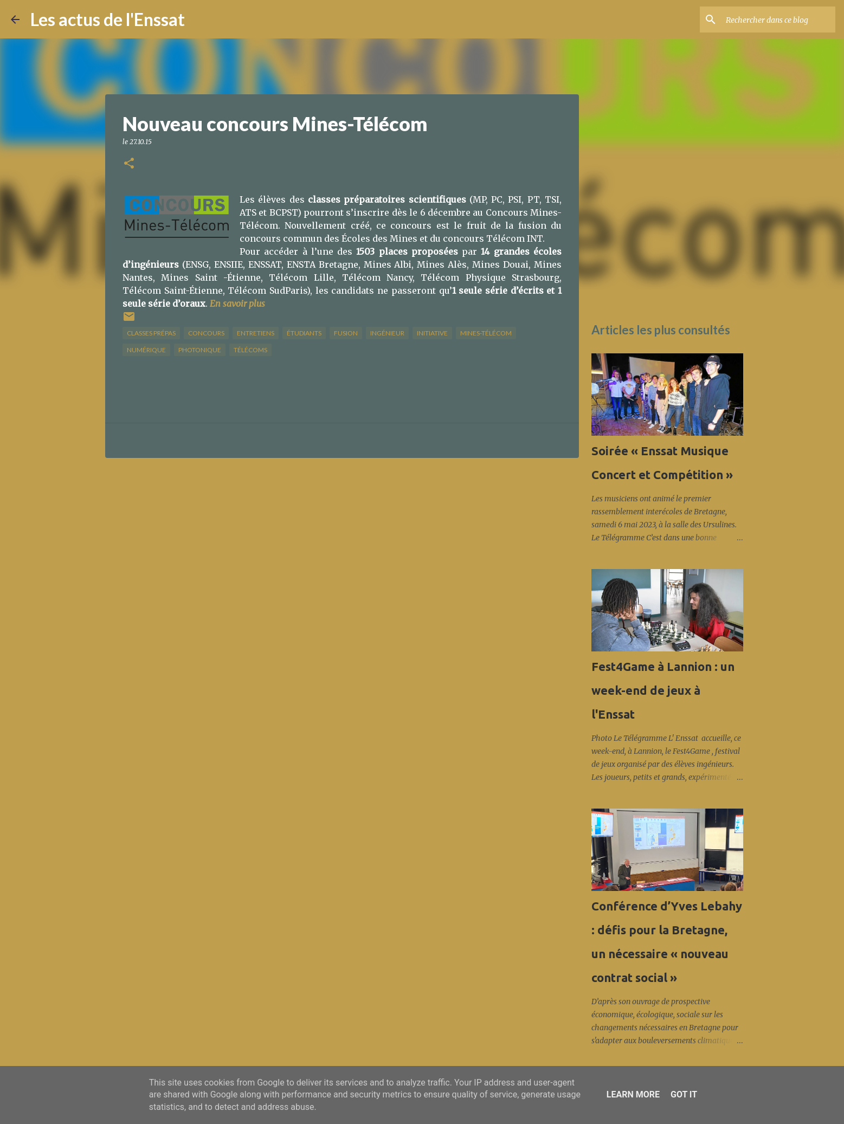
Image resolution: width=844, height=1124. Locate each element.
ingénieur (387, 333)
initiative (432, 333)
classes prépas (151, 333)
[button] (129, 164)
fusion (346, 333)
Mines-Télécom (486, 333)
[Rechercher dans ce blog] (778, 20)
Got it (684, 1094)
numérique (146, 350)
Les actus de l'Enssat (107, 19)
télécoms (250, 350)
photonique (199, 350)
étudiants (304, 333)
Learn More (633, 1094)
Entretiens (255, 333)
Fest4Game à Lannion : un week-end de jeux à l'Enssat (663, 690)
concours (206, 333)
